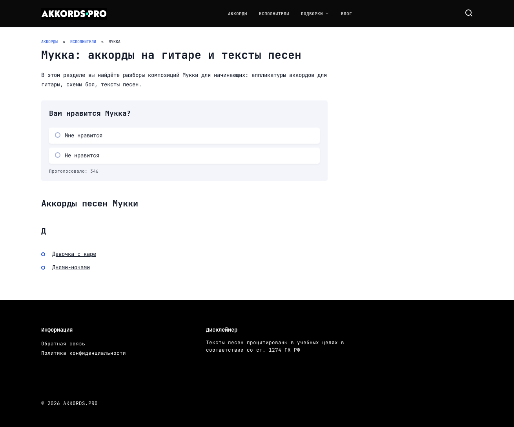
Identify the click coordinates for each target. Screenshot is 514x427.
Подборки (312, 13)
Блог (346, 13)
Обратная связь (63, 343)
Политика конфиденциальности (83, 353)
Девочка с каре (74, 253)
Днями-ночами (71, 267)
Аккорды (237, 13)
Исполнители (274, 13)
